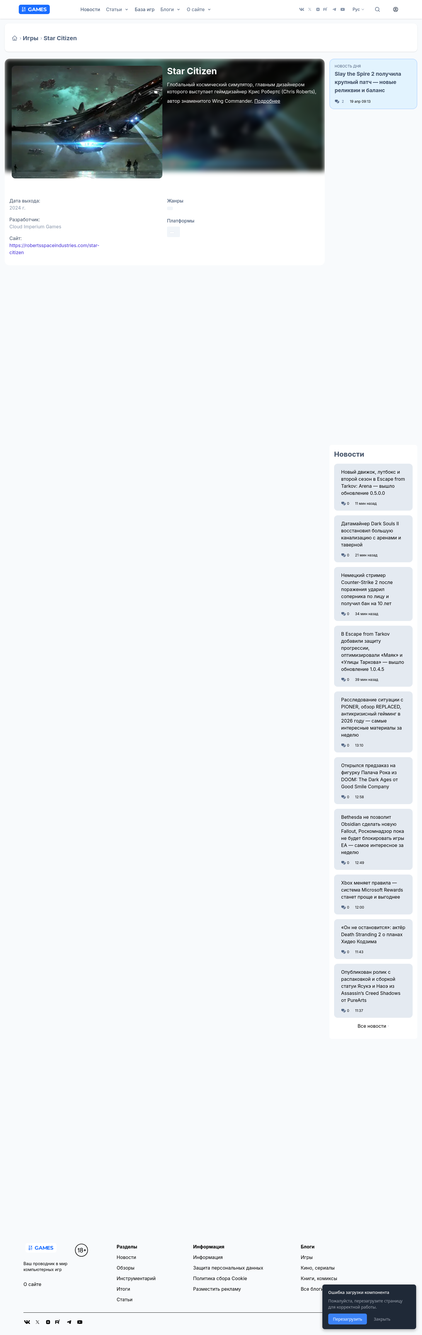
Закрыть (382, 1319)
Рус (359, 9)
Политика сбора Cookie (220, 1278)
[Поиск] (377, 9)
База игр (145, 9)
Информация (208, 1257)
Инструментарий (136, 1278)
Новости (90, 9)
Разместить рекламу (217, 1289)
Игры (30, 38)
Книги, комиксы (319, 1278)
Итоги (123, 1289)
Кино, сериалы (318, 1268)
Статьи (124, 1299)
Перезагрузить (347, 1319)
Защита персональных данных (228, 1268)
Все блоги (312, 1289)
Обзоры (126, 1268)
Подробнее (267, 101)
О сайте (32, 1284)
